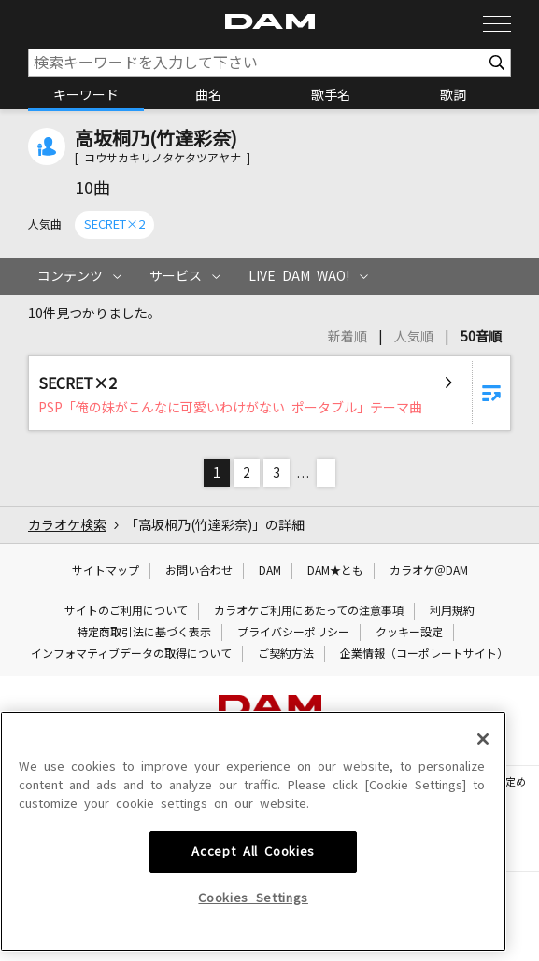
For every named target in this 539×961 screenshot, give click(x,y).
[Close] (483, 877)
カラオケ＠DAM (429, 571)
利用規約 (452, 611)
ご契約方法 (286, 654)
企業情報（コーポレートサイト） (424, 654)
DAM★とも (335, 571)
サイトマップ (105, 571)
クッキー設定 (409, 632)
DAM (270, 571)
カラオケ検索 (67, 525)
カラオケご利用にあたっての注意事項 (309, 611)
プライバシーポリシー (293, 632)
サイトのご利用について (126, 611)
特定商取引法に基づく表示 (144, 632)
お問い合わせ (199, 571)
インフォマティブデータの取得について (131, 654)
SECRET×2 (114, 224)
